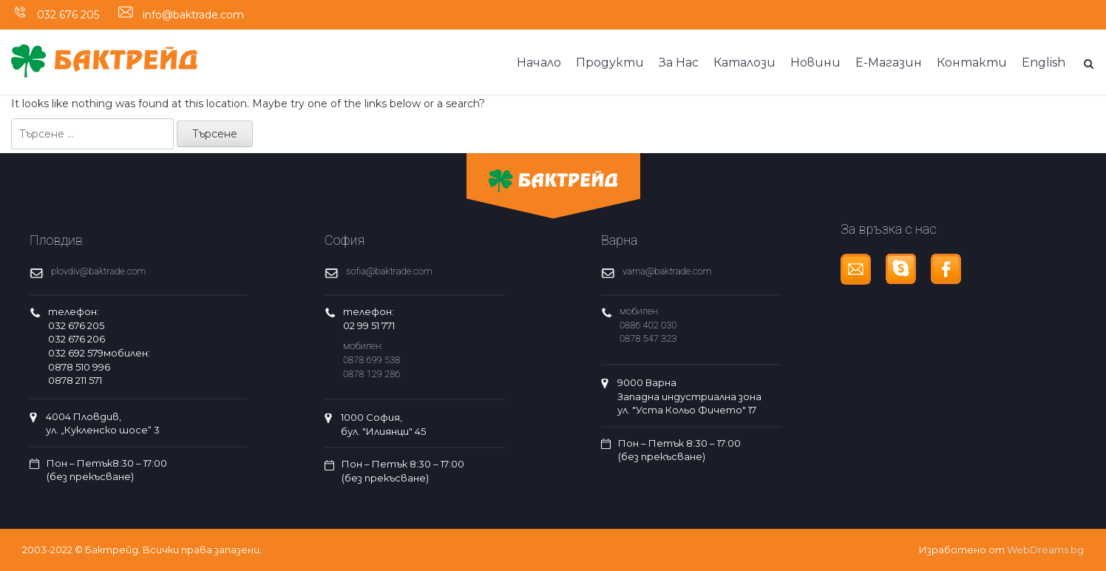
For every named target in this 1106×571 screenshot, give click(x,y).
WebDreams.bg (1045, 549)
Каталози (744, 62)
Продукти (610, 62)
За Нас (679, 62)
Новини (815, 62)
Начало (539, 62)
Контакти (972, 62)
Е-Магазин (888, 62)
